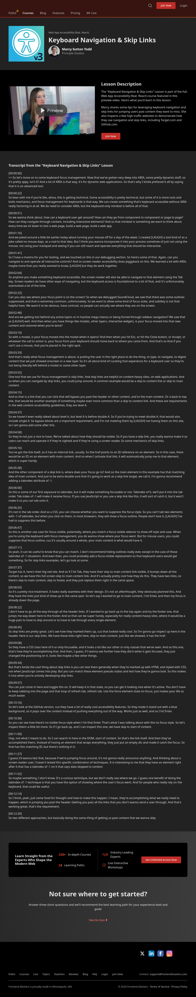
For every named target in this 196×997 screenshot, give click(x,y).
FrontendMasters (27, 5)
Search (150, 5)
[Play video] (52, 110)
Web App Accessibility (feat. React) (68, 32)
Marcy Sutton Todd (77, 49)
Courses (28, 13)
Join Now (166, 5)
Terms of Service (159, 986)
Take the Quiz (97, 920)
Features (58, 13)
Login (183, 5)
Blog (43, 13)
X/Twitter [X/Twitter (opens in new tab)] (142, 953)
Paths (12, 13)
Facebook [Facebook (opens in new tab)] (160, 953)
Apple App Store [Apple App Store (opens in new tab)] (150, 964)
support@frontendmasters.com (168, 974)
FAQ (94, 974)
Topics (46, 974)
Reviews (74, 974)
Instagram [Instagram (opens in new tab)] (169, 953)
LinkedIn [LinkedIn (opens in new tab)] (151, 953)
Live (35, 974)
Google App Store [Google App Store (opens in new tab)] (175, 964)
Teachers (59, 974)
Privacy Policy (179, 986)
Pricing (75, 13)
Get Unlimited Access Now (161, 859)
